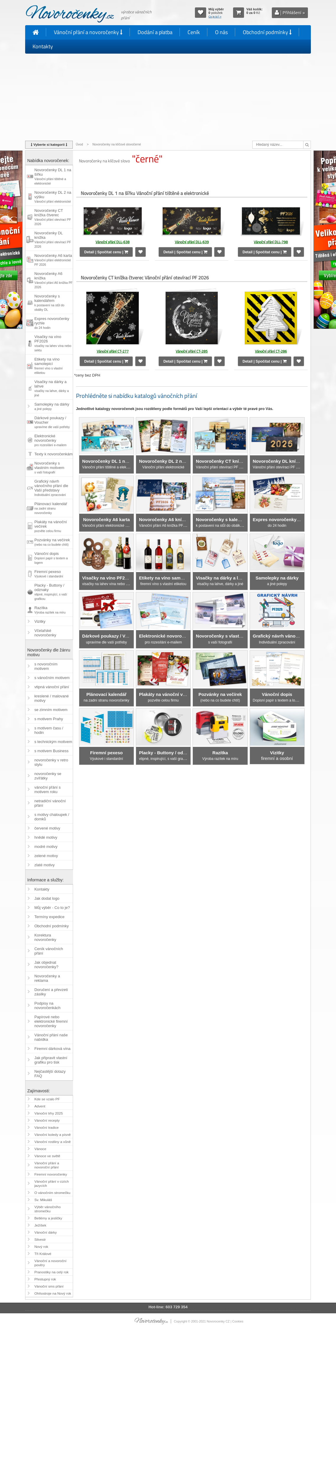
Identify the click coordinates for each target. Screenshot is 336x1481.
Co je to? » (215, 16)
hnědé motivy (45, 837)
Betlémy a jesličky (48, 1218)
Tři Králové (42, 1254)
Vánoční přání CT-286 (271, 348)
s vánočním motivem (52, 677)
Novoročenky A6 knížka (53, 280)
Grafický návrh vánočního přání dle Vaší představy (51, 488)
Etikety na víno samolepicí (48, 365)
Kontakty (43, 46)
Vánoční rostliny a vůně (52, 1142)
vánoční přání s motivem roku (47, 789)
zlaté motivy (44, 865)
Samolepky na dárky (51, 406)
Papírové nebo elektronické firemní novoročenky (51, 1021)
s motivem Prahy (48, 719)
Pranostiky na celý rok (51, 1272)
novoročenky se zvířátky (47, 775)
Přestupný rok (45, 1279)
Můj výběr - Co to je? (52, 907)
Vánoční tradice (46, 1127)
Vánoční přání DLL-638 (113, 242)
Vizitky (39, 621)
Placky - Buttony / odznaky (50, 592)
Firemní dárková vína (52, 1048)
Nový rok (41, 1247)
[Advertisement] (168, 96)
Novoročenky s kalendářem (49, 302)
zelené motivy (46, 856)
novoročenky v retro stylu (51, 762)
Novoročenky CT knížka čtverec (52, 217)
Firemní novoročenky (50, 1174)
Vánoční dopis (51, 557)
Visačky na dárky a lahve (51, 388)
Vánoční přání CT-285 (192, 348)
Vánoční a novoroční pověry (50, 1263)
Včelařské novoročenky (45, 632)
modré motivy (45, 846)
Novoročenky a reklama (47, 978)
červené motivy (47, 828)
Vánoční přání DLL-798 (271, 242)
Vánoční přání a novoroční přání (46, 1165)
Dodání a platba (155, 32)
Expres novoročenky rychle (51, 322)
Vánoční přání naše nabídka (51, 1037)
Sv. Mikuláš (43, 1200)
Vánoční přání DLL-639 (192, 242)
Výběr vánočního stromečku (47, 1209)
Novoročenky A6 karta (53, 259)
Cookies (237, 1321)
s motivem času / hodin (48, 730)
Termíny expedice (49, 917)
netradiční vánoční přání (50, 803)
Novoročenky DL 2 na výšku (52, 196)
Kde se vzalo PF (47, 1099)
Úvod (79, 144)
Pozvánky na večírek (52, 542)
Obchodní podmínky (267, 32)
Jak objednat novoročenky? (46, 964)
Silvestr (40, 1239)
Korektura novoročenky (45, 937)
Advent (39, 1106)
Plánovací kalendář (50, 508)
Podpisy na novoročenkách (47, 1005)
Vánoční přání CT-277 (113, 348)
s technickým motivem (53, 741)
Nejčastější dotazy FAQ (50, 1073)
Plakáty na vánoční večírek (50, 526)
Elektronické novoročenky (50, 440)
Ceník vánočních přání (48, 951)
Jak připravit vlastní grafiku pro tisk (50, 1060)
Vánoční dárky (45, 1232)
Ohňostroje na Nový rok (52, 1293)
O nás (221, 32)
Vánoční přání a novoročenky (88, 32)
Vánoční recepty (46, 1120)
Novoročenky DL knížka (52, 239)
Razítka (49, 610)
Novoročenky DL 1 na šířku (52, 176)
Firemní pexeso (48, 573)
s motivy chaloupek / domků (51, 816)
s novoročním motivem (45, 666)
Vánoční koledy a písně (52, 1135)
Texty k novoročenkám (53, 454)
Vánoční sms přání (49, 1286)
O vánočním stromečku (52, 1193)
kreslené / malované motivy (51, 698)
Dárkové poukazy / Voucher (52, 422)
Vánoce (40, 1149)
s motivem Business (51, 751)
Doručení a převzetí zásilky (51, 991)
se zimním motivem (50, 709)
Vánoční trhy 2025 (48, 1113)
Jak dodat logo (46, 898)
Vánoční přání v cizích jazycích (51, 1183)
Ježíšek (40, 1225)
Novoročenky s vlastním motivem (49, 467)
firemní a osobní (277, 748)
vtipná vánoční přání (51, 687)
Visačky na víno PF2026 (52, 343)
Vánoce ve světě (47, 1156)
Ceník (194, 32)
